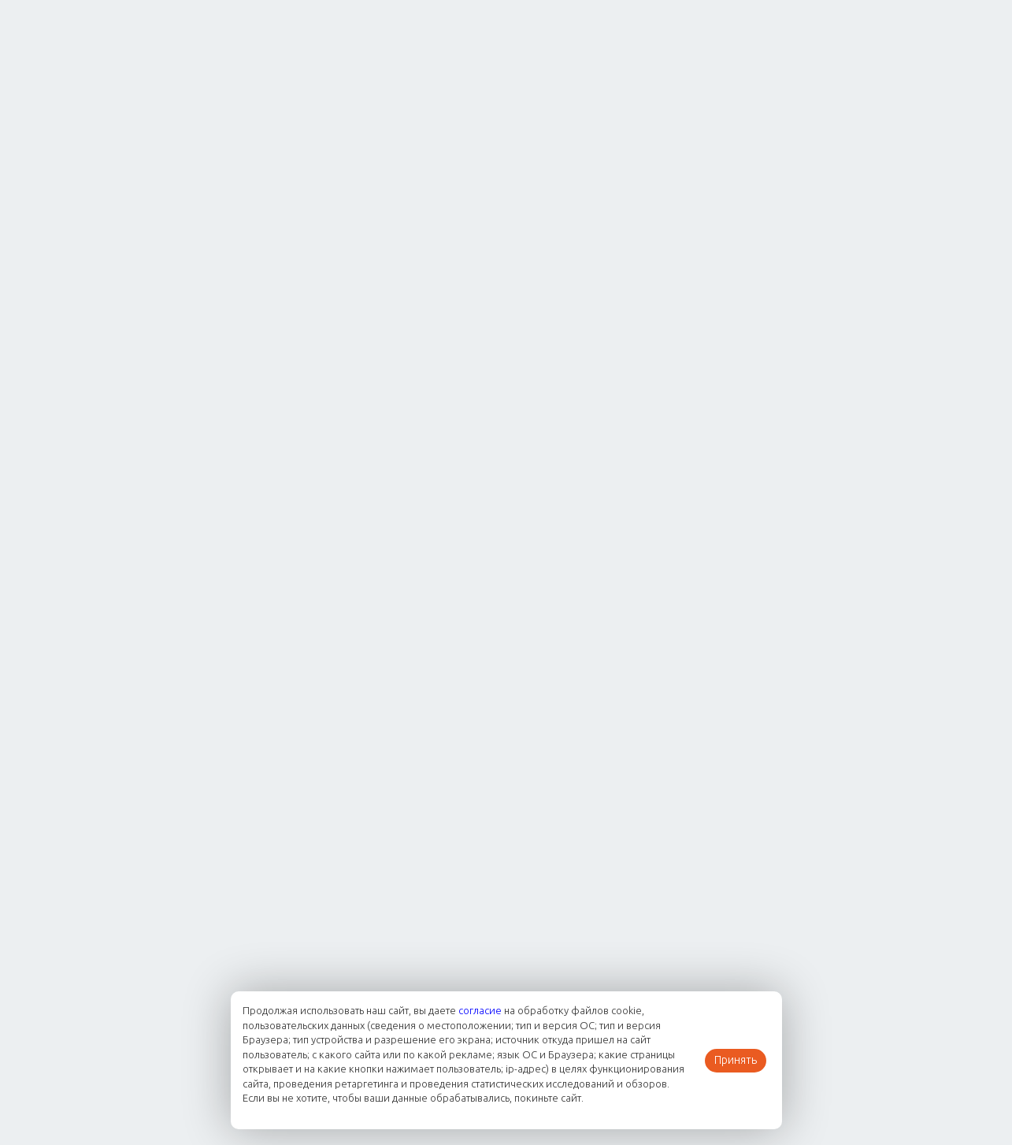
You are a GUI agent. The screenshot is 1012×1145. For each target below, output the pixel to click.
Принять (735, 1060)
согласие (480, 1010)
